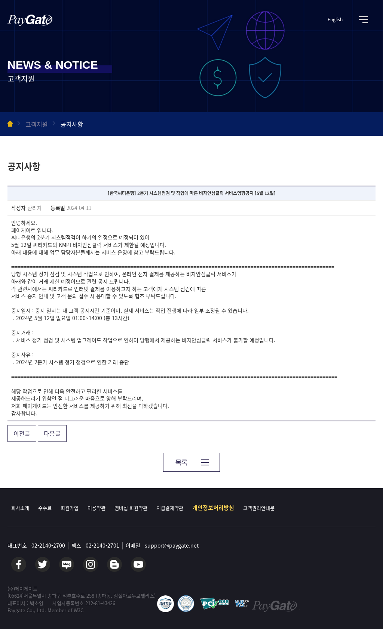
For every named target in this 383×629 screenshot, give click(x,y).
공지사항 (72, 124)
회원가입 (70, 507)
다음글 (52, 433)
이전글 (21, 433)
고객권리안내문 (259, 507)
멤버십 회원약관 (130, 507)
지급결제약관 (169, 507)
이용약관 (96, 507)
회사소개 (20, 507)
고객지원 (36, 124)
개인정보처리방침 (213, 507)
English (335, 19)
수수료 (45, 507)
